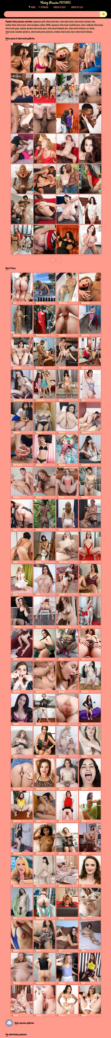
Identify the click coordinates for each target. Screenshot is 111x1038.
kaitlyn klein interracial (16, 24)
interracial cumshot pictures (18, 31)
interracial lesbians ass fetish (81, 28)
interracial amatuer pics (84, 21)
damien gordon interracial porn (33, 28)
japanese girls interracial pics (46, 21)
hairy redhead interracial (92, 24)
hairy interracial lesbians (81, 31)
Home (32, 7)
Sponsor (44, 7)
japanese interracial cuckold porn (65, 24)
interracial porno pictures (42, 31)
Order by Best (60, 7)
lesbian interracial (62, 31)
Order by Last (77, 7)
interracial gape (12, 28)
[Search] (55, 14)
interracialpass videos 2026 (38, 24)
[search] (103, 14)
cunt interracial (66, 21)
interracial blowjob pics (58, 28)
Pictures (55, 2)
